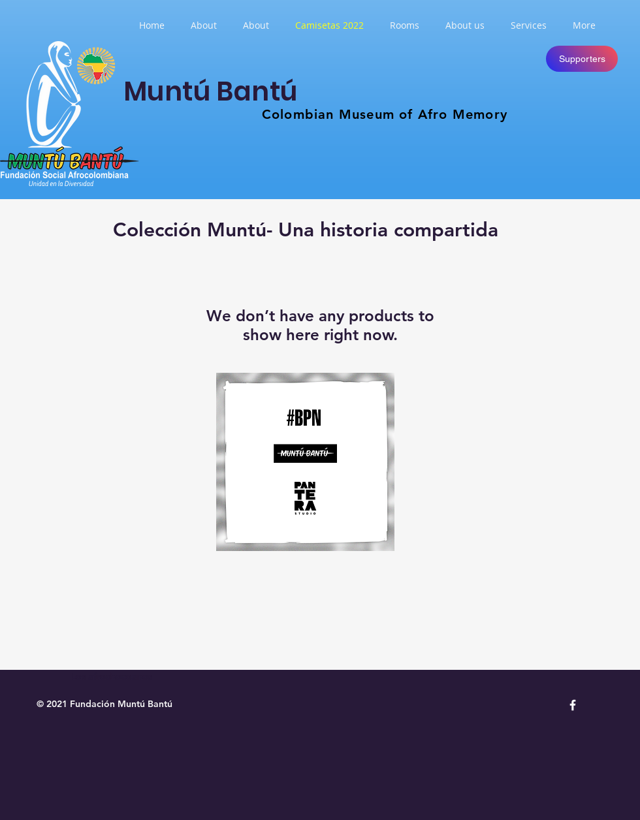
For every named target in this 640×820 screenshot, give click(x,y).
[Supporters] (582, 59)
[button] (404, 25)
